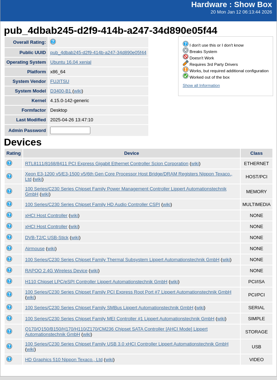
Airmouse (34, 248)
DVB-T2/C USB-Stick (46, 237)
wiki (78, 91)
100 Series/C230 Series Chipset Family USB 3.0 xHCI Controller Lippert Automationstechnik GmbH (126, 344)
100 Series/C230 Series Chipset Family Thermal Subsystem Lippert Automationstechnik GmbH (122, 259)
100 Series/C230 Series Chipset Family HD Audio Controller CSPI (92, 204)
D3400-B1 (61, 91)
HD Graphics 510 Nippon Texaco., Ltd (63, 359)
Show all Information (201, 85)
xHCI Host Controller (46, 215)
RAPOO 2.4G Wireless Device (56, 270)
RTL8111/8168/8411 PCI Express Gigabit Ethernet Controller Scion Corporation (106, 163)
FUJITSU (59, 81)
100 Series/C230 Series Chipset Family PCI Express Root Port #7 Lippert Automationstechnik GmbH (128, 292)
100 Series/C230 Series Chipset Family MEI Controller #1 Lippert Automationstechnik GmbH (119, 318)
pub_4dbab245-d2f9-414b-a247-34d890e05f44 (98, 52)
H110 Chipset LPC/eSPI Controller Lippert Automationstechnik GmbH (96, 281)
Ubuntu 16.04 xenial (70, 62)
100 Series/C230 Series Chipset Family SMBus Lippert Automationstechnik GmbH (109, 307)
